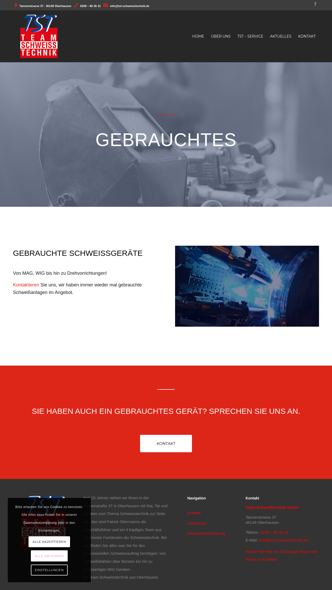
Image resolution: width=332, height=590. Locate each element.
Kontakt (194, 513)
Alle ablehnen (49, 556)
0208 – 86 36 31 (90, 6)
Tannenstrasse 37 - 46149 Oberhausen (45, 6)
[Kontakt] (166, 443)
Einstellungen (49, 570)
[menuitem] (198, 36)
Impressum (197, 523)
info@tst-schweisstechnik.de (129, 6)
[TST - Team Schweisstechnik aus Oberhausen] (39, 36)
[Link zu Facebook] (315, 4)
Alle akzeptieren (49, 542)
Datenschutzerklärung (206, 533)
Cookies (56, 507)
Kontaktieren (26, 284)
